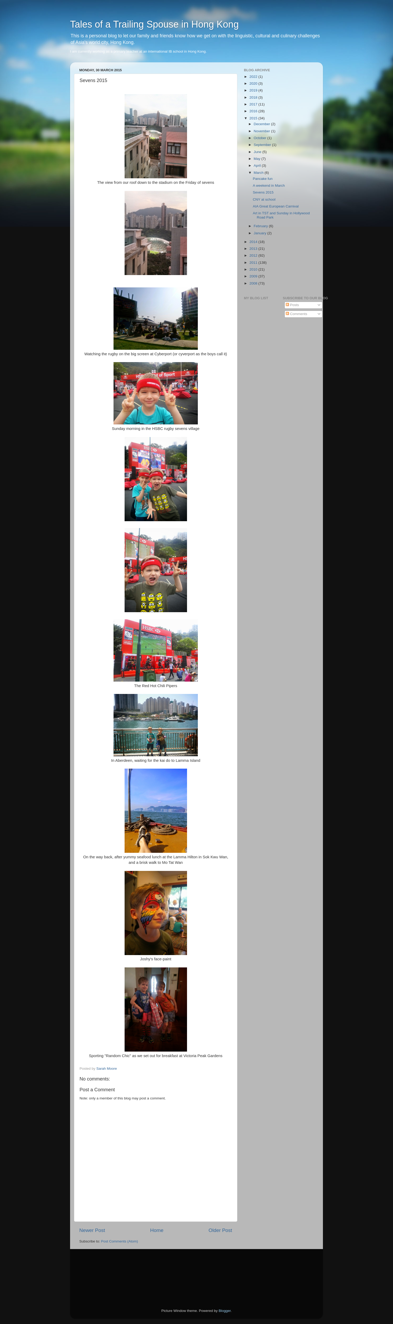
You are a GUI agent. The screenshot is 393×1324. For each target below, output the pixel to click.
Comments (296, 314)
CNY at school (264, 199)
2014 (253, 242)
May (257, 159)
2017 (253, 104)
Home (156, 1230)
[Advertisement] (103, 1271)
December (262, 124)
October (260, 138)
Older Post (220, 1230)
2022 (253, 77)
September (263, 145)
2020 (253, 83)
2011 (253, 263)
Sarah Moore (106, 1069)
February (261, 226)
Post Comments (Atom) (119, 1241)
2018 (253, 97)
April (258, 166)
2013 (253, 249)
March (259, 173)
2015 (253, 118)
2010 (253, 269)
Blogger (225, 1311)
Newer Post (92, 1230)
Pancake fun (263, 179)
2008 (253, 283)
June (258, 152)
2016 (253, 111)
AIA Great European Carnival (276, 206)
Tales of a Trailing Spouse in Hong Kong (154, 24)
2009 (253, 276)
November (262, 131)
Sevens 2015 (263, 192)
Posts (292, 305)
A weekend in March (269, 185)
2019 (253, 90)
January (260, 233)
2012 (253, 255)
